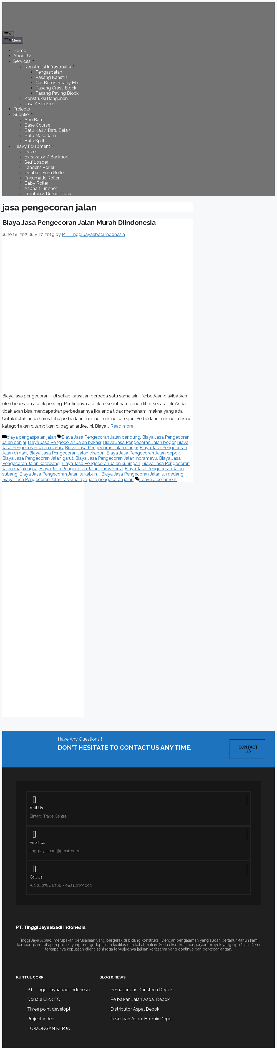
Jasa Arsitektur (39, 103)
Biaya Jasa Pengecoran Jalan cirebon (67, 453)
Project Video (40, 1018)
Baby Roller (36, 183)
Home (19, 50)
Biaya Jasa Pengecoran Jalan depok (143, 453)
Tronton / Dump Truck (47, 193)
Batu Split (34, 140)
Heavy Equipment (34, 146)
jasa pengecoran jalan (111, 479)
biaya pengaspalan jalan (31, 437)
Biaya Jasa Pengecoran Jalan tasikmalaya (44, 479)
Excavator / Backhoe (46, 157)
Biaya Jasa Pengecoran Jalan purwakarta (81, 468)
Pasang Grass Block (56, 88)
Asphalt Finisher (40, 188)
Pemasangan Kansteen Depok (141, 989)
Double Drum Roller (44, 172)
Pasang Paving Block (57, 93)
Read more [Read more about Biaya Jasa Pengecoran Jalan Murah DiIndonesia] (121, 426)
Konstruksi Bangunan (46, 98)
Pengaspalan (49, 72)
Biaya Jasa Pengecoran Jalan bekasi (64, 442)
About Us (22, 55)
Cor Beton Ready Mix (57, 82)
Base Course (37, 125)
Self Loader (36, 162)
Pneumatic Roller (41, 178)
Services (24, 61)
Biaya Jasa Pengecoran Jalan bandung (101, 437)
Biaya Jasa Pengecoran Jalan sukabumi (59, 474)
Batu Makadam (40, 135)
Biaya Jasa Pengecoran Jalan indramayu (116, 458)
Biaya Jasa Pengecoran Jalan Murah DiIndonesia (79, 223)
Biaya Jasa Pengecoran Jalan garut (37, 458)
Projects (21, 109)
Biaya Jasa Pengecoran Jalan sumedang (142, 474)
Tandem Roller (39, 167)
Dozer (30, 151)
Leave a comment (158, 479)
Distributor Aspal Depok (134, 1009)
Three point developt (48, 1009)
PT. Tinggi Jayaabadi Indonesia (58, 989)
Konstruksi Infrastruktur (50, 67)
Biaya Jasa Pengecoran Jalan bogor (139, 442)
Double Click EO (44, 999)
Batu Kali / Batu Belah (47, 130)
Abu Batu (34, 119)
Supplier (23, 114)
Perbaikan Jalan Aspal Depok (140, 999)
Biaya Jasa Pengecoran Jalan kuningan (101, 463)
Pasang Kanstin (51, 77)
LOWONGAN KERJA (48, 1028)
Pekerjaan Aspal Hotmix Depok (142, 1018)
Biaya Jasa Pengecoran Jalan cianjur (101, 447)
